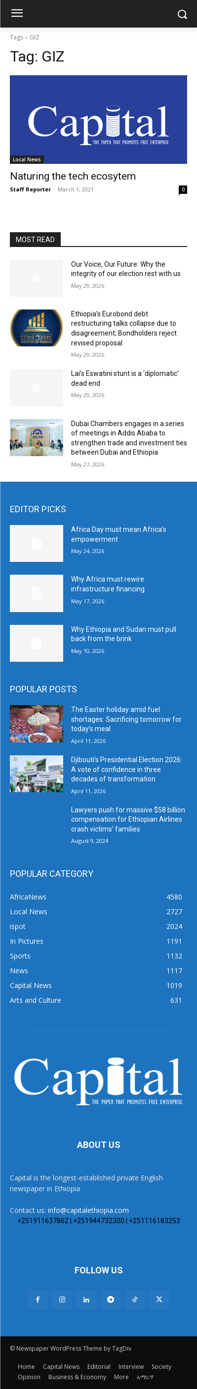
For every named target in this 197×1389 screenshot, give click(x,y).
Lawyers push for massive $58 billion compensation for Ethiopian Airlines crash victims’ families (128, 819)
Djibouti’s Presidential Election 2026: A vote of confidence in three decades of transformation (126, 769)
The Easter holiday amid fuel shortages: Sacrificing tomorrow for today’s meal (126, 719)
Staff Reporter (30, 189)
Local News (27, 159)
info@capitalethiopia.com (88, 1210)
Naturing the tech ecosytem (73, 176)
